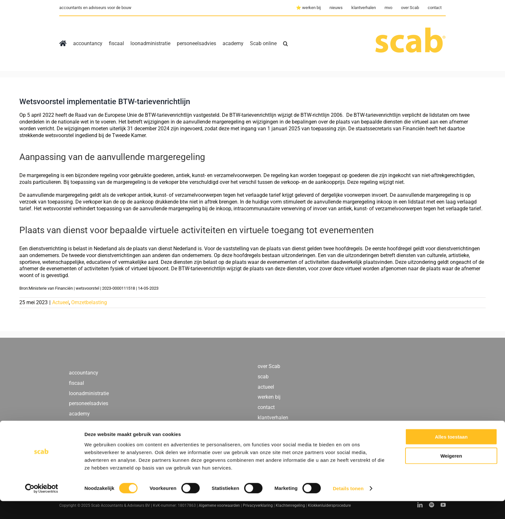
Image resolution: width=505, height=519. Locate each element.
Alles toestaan (451, 454)
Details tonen (348, 506)
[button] (285, 43)
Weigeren (451, 473)
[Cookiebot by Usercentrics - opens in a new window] (42, 506)
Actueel (60, 302)
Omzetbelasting (89, 302)
